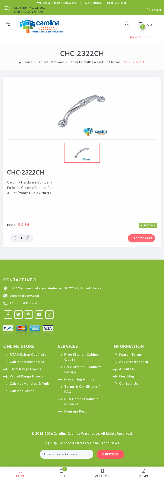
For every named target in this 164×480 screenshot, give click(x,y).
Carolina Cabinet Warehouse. (77, 433)
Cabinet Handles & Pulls (87, 62)
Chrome (115, 62)
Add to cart (141, 238)
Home (28, 62)
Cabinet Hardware (50, 62)
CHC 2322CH (135, 62)
